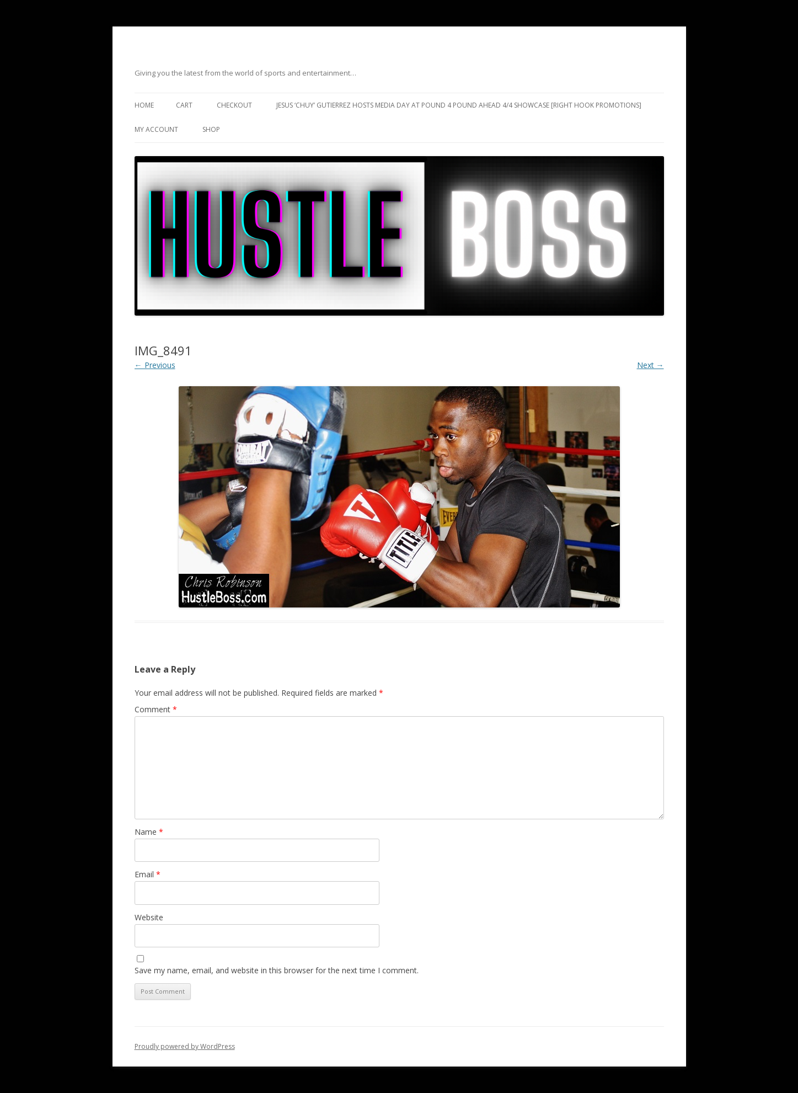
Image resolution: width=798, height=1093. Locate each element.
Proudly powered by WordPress (185, 1046)
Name (149, 832)
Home (144, 105)
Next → (650, 365)
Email (147, 874)
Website (149, 917)
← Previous (155, 365)
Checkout (234, 105)
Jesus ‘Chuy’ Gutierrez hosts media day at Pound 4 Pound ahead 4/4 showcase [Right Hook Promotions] (458, 105)
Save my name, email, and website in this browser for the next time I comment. (277, 970)
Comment (156, 709)
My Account (156, 129)
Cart (184, 105)
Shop (211, 129)
